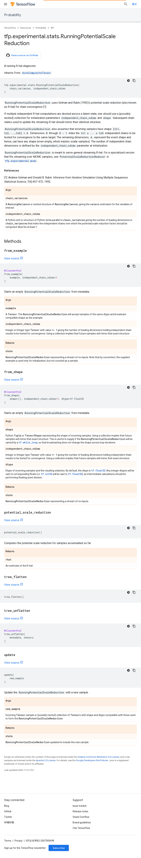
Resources (25, 28)
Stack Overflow (81, 817)
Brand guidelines (82, 822)
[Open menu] (5, 4)
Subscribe (59, 848)
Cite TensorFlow (81, 828)
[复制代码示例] (134, 80)
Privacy (19, 840)
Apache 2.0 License (45, 760)
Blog (6, 805)
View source (11, 258)
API (52, 28)
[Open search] (126, 4)
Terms (7, 840)
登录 (134, 4)
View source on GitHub (22, 55)
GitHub (7, 811)
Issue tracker (80, 805)
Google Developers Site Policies (92, 760)
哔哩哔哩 (9, 822)
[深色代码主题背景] (128, 80)
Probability (12, 15)
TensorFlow (10, 28)
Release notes (80, 811)
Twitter (8, 817)
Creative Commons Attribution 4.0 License (98, 757)
